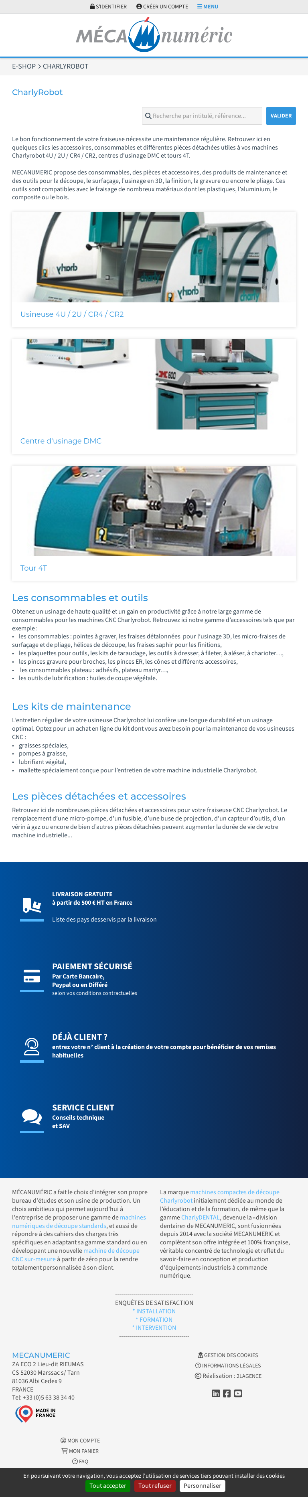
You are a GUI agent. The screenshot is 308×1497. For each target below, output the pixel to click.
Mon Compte (80, 1441)
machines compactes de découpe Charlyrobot (220, 1196)
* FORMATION (154, 1319)
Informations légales (228, 1366)
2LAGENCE (249, 1376)
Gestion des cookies (228, 1355)
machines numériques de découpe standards (79, 1221)
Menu (207, 7)
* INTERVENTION (154, 1327)
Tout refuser (155, 1485)
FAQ (80, 1462)
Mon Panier (80, 1451)
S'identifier (108, 7)
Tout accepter (107, 1485)
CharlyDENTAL (200, 1217)
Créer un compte (162, 7)
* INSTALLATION (154, 1311)
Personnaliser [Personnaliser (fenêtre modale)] (202, 1485)
